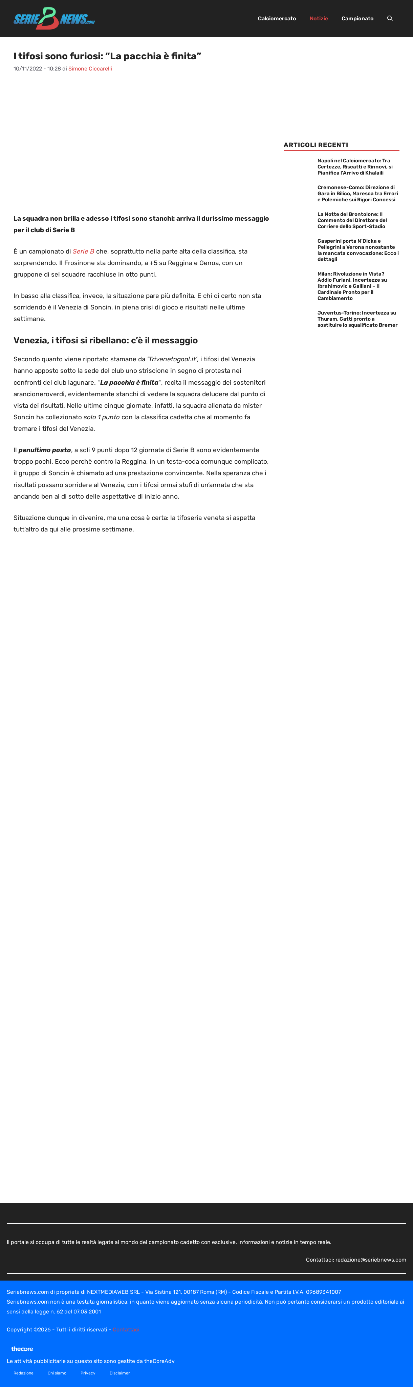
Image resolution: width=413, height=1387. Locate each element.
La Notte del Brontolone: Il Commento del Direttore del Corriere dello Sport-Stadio (352, 220)
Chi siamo (57, 1373)
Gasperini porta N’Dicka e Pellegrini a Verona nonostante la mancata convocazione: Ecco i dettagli (358, 250)
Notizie (319, 18)
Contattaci (126, 1329)
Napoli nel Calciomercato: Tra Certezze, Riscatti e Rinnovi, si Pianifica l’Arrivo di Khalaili (355, 167)
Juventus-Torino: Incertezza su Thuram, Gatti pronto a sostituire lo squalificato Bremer (358, 319)
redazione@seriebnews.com (370, 1260)
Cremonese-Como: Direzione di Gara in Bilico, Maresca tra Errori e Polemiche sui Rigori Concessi (358, 193)
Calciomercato (277, 18)
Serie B (82, 251)
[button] (390, 18)
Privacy (88, 1373)
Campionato (358, 18)
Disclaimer (120, 1373)
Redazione (24, 1373)
